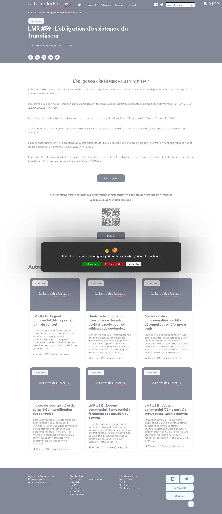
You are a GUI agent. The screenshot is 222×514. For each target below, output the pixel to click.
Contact (132, 4)
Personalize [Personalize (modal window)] (134, 264)
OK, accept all (91, 264)
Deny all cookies (113, 264)
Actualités (106, 4)
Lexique (119, 4)
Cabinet (92, 4)
